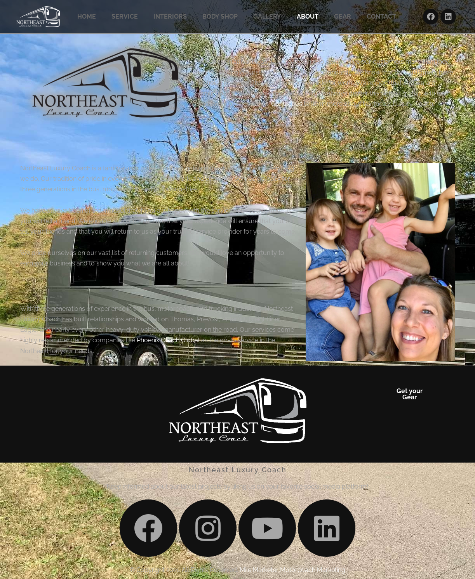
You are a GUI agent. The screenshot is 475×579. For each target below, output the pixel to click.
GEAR (342, 16)
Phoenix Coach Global (168, 340)
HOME (86, 16)
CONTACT (381, 16)
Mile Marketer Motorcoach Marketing (292, 570)
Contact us (286, 103)
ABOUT (307, 16)
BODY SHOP (220, 16)
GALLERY (267, 16)
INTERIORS (170, 16)
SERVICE (124, 16)
